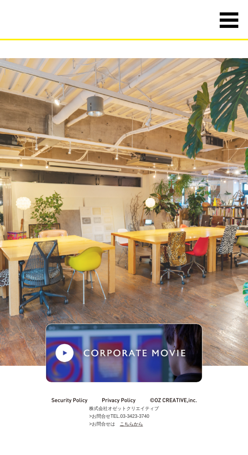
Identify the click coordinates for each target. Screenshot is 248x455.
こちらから (131, 424)
